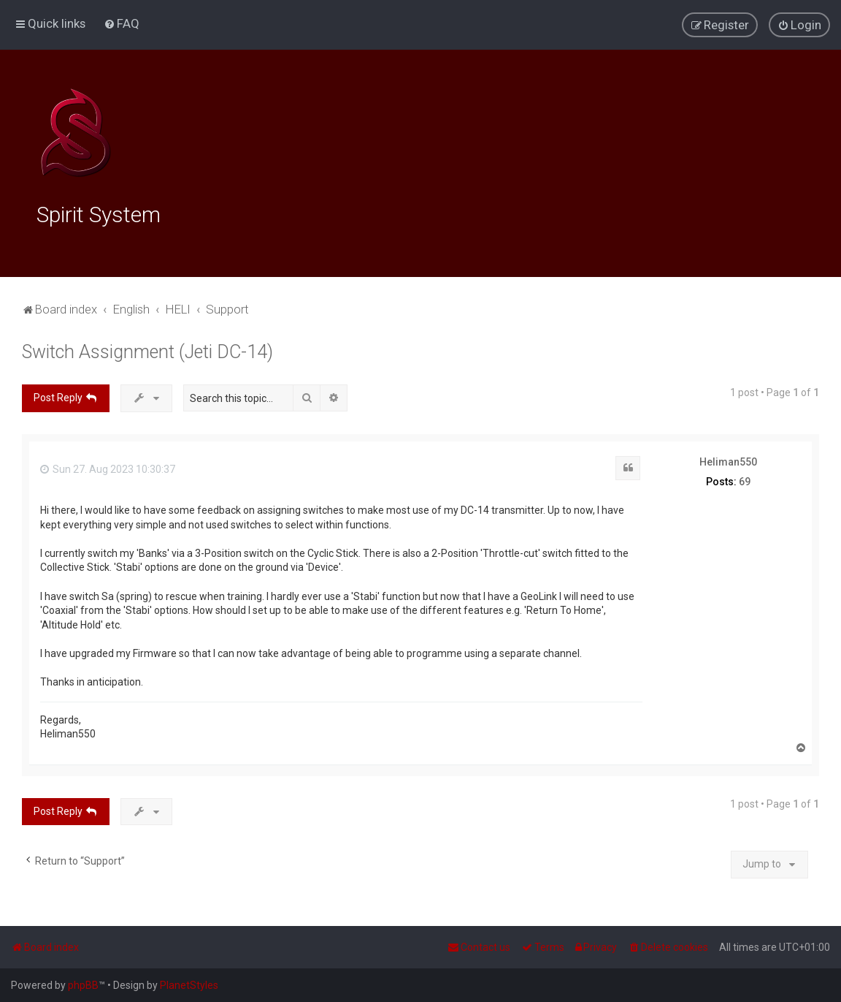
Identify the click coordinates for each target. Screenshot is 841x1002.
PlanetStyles (189, 985)
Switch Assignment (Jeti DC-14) (147, 348)
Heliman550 (728, 458)
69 (744, 478)
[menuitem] (121, 23)
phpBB (83, 985)
